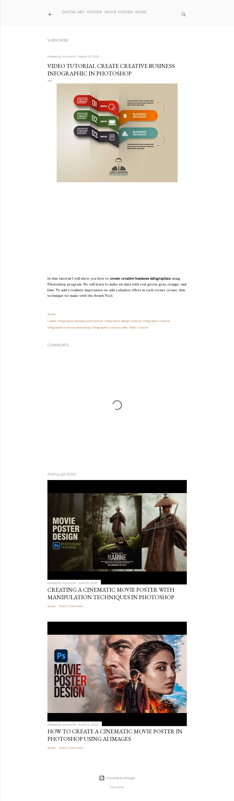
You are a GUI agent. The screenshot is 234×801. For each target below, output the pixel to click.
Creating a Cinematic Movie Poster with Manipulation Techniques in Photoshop (110, 593)
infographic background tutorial (80, 321)
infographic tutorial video (110, 327)
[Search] (184, 13)
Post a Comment (71, 606)
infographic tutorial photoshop (69, 327)
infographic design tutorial (122, 321)
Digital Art (73, 12)
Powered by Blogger (117, 778)
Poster (94, 12)
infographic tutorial (156, 321)
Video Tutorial (138, 327)
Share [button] (51, 314)
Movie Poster (119, 12)
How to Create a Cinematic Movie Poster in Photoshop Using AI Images (114, 735)
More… (142, 12)
